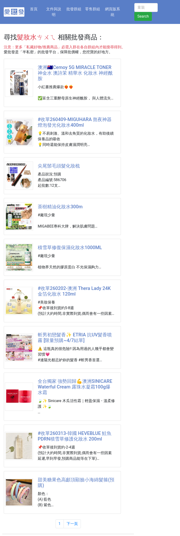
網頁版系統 (112, 12)
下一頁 (72, 523)
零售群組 (92, 9)
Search (143, 16)
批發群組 (73, 9)
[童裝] (146, 7)
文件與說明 (53, 12)
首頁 (36, 8)
